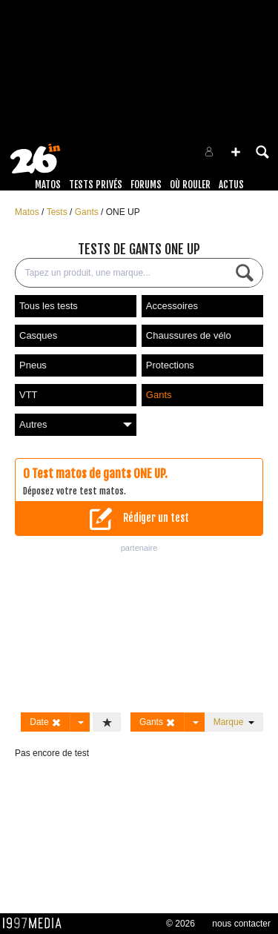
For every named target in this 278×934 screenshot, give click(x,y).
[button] (236, 152)
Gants (88, 212)
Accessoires (172, 305)
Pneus (33, 365)
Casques (38, 335)
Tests (58, 212)
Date (46, 722)
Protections (170, 365)
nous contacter (241, 923)
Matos (48, 185)
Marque (234, 722)
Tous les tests (48, 305)
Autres (75, 424)
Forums (146, 185)
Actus (231, 185)
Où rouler (190, 185)
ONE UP (123, 212)
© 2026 (180, 923)
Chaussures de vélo (188, 335)
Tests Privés (95, 185)
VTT (28, 394)
